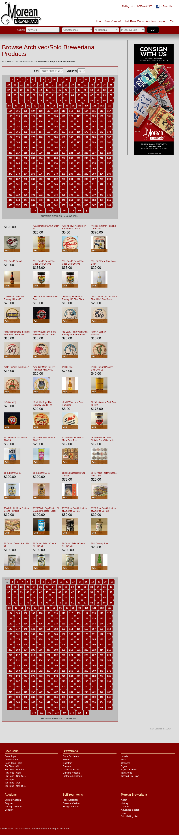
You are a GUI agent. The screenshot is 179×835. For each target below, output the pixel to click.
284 (101, 174)
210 (71, 147)
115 (94, 111)
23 (28, 85)
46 (66, 90)
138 (56, 121)
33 (91, 85)
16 (92, 79)
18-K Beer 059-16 (12, 473)
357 (18, 205)
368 (101, 205)
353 (94, 200)
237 (63, 158)
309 (79, 184)
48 (79, 90)
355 (109, 200)
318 (40, 189)
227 (94, 153)
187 (109, 137)
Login (161, 21)
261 (33, 168)
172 (101, 132)
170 (86, 132)
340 (101, 195)
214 (101, 147)
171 (94, 132)
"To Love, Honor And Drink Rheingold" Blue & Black (74, 333)
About (124, 799)
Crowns (67, 766)
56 (21, 95)
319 (48, 189)
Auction (151, 21)
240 (86, 158)
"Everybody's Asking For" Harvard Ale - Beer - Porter (74, 229)
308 (71, 184)
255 (94, 163)
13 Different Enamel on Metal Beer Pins (73, 439)
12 (67, 79)
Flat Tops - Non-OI (14, 769)
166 (56, 132)
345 (33, 200)
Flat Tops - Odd (13, 772)
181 (63, 137)
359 (33, 205)
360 (40, 205)
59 (40, 95)
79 (60, 100)
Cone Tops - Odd (13, 763)
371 (41, 210)
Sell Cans (134, 21)
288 (25, 179)
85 (98, 100)
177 (33, 137)
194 (56, 142)
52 (104, 90)
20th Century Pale (99, 543)
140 (71, 121)
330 (25, 195)
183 (79, 137)
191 (33, 142)
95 (54, 105)
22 (21, 85)
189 (18, 142)
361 (48, 205)
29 (66, 85)
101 (94, 105)
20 (8, 85)
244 (10, 163)
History (124, 803)
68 (98, 95)
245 (18, 163)
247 (33, 163)
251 (63, 163)
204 (25, 147)
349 (63, 200)
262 (40, 168)
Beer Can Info (113, 21)
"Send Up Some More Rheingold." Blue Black (73, 298)
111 (63, 111)
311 (94, 184)
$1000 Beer (67, 367)
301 (18, 184)
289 (33, 179)
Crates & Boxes (71, 769)
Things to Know (71, 806)
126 (71, 116)
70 (111, 95)
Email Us (167, 6)
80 (66, 100)
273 (18, 174)
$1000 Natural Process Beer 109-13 (102, 368)
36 (111, 85)
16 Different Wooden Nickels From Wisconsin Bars (102, 440)
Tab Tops (9, 779)
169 (79, 132)
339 (94, 195)
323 (79, 189)
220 (40, 153)
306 (56, 184)
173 (109, 132)
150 (40, 126)
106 (25, 111)
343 (18, 200)
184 (86, 137)
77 (47, 100)
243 (109, 158)
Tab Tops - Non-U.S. (15, 786)
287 (18, 179)
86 (104, 100)
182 (71, 137)
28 (60, 85)
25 (40, 85)
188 (10, 142)
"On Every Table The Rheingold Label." (14, 298)
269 (94, 168)
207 (48, 147)
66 (85, 95)
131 (109, 116)
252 (71, 163)
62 (60, 95)
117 (109, 111)
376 (79, 210)
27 (53, 85)
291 (48, 179)
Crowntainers (12, 759)
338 (86, 195)
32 (85, 85)
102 (102, 105)
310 (86, 184)
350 (71, 200)
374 (64, 210)
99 (79, 105)
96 (60, 105)
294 (71, 179)
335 (63, 195)
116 (101, 111)
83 (85, 100)
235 (48, 158)
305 (48, 184)
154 (71, 126)
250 (56, 163)
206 (40, 147)
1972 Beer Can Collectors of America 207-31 (74, 509)
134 (25, 121)
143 (94, 121)
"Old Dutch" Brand (12, 261)
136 (40, 121)
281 (79, 174)
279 (63, 174)
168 (71, 132)
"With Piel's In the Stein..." (16, 367)
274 (25, 174)
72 (15, 100)
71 (8, 100)
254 (86, 163)
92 (35, 105)
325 (94, 189)
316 (25, 189)
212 (86, 147)
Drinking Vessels (71, 772)
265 (63, 168)
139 (63, 121)
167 (63, 132)
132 (10, 121)
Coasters (67, 763)
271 (109, 168)
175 (18, 137)
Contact (125, 806)
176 (25, 137)
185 (94, 137)
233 (33, 158)
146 (10, 126)
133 (18, 121)
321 (63, 189)
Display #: (72, 71)
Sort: (36, 71)
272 (10, 174)
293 (63, 179)
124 (56, 116)
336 (71, 195)
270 (101, 168)
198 (86, 142)
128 (86, 116)
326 (101, 189)
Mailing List (127, 6)
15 (86, 79)
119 (18, 116)
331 (33, 195)
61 (53, 95)
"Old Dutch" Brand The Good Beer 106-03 (73, 262)
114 (86, 111)
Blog (123, 813)
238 (71, 158)
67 (91, 95)
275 (33, 174)
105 (18, 111)
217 (18, 153)
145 (109, 121)
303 (33, 184)
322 (71, 189)
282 (86, 174)
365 (79, 205)
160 (10, 132)
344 (25, 200)
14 (80, 79)
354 (101, 200)
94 (47, 105)
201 (109, 142)
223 (63, 153)
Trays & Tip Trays (130, 776)
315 (18, 189)
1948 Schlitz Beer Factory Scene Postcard (16, 509)
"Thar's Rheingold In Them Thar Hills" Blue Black (104, 298)
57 (28, 95)
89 (16, 105)
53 (111, 90)
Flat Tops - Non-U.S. (15, 776)
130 (101, 116)
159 (109, 126)
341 (109, 195)
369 (109, 205)
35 (104, 85)
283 (94, 174)
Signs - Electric (129, 769)
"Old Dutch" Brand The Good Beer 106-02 (44, 262)
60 (47, 95)
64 (72, 95)
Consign (9, 809)
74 (28, 100)
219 (33, 153)
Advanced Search (130, 809)
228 (101, 153)
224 (71, 153)
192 (40, 142)
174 (10, 137)
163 (33, 132)
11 (60, 79)
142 (86, 121)
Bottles (66, 759)
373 (57, 210)
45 (60, 90)
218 (25, 153)
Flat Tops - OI (12, 766)
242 (101, 158)
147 (18, 126)
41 (34, 90)
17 (99, 79)
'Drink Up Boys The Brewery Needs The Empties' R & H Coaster (44, 405)
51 (98, 90)
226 (86, 153)
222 (56, 153)
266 (71, 168)
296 (86, 179)
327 (109, 189)
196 (71, 142)
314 (10, 189)
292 (56, 179)
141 (79, 121)
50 (91, 90)
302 (25, 184)
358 (25, 205)
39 (21, 90)
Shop (99, 21)
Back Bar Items (71, 756)
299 (109, 179)
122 (40, 116)
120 (25, 116)
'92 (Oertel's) (10, 402)
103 (109, 105)
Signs (124, 766)
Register (9, 803)
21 (15, 85)
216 (10, 153)
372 (49, 210)
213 (94, 147)
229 (109, 153)
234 (40, 158)
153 (63, 126)
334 (56, 195)
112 (71, 111)
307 (63, 184)
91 (28, 105)
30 (72, 85)
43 (47, 90)
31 (79, 85)
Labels (124, 756)
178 (40, 137)
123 (48, 116)
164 (40, 132)
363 (63, 205)
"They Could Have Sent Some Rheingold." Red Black (44, 335)
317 (33, 189)
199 (94, 142)
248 (40, 163)
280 (71, 174)
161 (18, 132)
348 (56, 200)
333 (48, 195)
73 (21, 100)
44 (53, 90)
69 (104, 95)
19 (112, 79)
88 (9, 105)
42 (40, 90)
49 (85, 90)
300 (10, 184)
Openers (125, 763)
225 (79, 153)
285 (109, 174)
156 (86, 126)
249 (48, 163)
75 (34, 100)
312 (101, 184)
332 (40, 195)
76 (40, 100)
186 (101, 137)
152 (56, 126)
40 (28, 90)
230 (10, 158)
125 (63, 116)
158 (101, 126)
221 (48, 153)
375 (72, 210)
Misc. (123, 759)
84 (91, 100)
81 (72, 100)
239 (79, 158)
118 (10, 116)
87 (111, 100)
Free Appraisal (70, 799)
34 (98, 85)
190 (25, 142)
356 (10, 205)
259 (18, 168)
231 (18, 158)
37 (8, 90)
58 (34, 95)
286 (10, 179)
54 (8, 95)
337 (79, 195)
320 (56, 189)
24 (34, 85)
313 (109, 184)
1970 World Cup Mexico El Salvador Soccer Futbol (46, 509)
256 (101, 163)
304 (40, 184)
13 (73, 79)
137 (48, 121)
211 (79, 147)
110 (56, 111)
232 (25, 158)
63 (66, 95)
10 (54, 79)
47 (72, 90)
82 (79, 100)
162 (25, 132)
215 (109, 147)
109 (48, 111)
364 (71, 205)
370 (34, 210)
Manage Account (13, 806)
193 (48, 142)
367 (94, 205)
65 (79, 95)
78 (53, 100)
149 (33, 126)
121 (33, 116)
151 (48, 126)
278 (56, 174)
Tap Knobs (126, 772)
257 (109, 163)
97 (67, 105)
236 (56, 158)
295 (79, 179)
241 (94, 158)
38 (15, 90)
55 (15, 95)
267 (79, 168)
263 (48, 168)
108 (40, 111)
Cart (172, 21)
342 (10, 200)
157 (94, 126)
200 (101, 142)
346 (40, 200)
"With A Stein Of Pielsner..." (98, 333)
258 (10, 168)
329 (18, 195)
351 (79, 200)
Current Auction (13, 799)
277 (48, 174)
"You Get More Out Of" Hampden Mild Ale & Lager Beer (44, 370)
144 (101, 121)
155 (79, 126)
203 (18, 147)
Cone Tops (10, 756)
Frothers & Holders (73, 776)
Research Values (72, 803)
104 (10, 111)
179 (48, 137)
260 (25, 168)
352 (86, 200)
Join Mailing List (129, 816)
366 (86, 205)
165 (48, 132)
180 (56, 137)
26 (47, 85)
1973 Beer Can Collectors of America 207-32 (103, 509)
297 (94, 179)
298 (101, 179)
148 (25, 126)
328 (10, 195)
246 (25, 163)
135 (33, 121)
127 (79, 116)
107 (33, 111)
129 (94, 116)
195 (63, 142)
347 (48, 200)
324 (86, 189)
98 (73, 105)
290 (40, 179)
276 (40, 174)
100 (87, 105)
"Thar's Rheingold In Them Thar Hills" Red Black (17, 333)
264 (56, 168)
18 (105, 79)
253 (79, 163)
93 (41, 105)
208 (56, 147)
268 (86, 168)
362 (56, 205)
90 (22, 105)
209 (63, 147)
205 (33, 147)
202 (10, 147)
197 (79, 142)
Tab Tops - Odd (13, 782)
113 (79, 111)
